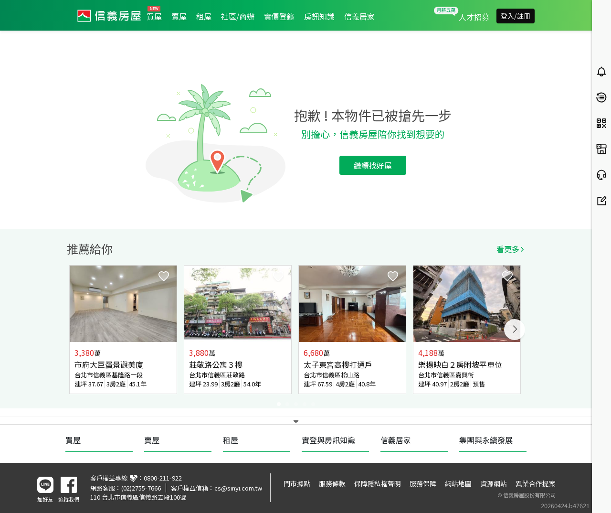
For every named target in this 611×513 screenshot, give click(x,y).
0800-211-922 (163, 477)
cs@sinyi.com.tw (238, 487)
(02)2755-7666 (141, 487)
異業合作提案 (536, 483)
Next (514, 329)
